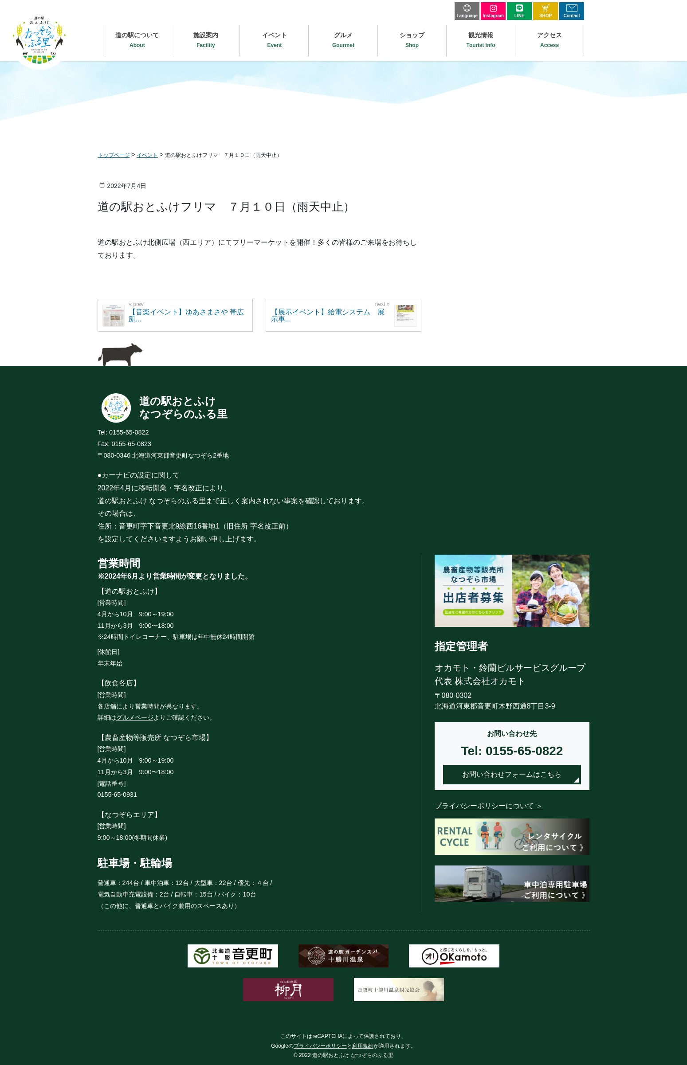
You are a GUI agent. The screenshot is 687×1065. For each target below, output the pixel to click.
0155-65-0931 (117, 794)
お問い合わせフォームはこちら (511, 774)
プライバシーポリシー (320, 1046)
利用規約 (362, 1046)
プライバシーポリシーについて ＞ (489, 806)
